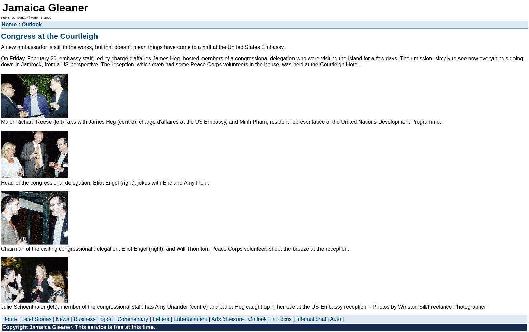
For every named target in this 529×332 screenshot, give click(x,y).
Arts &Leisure (227, 319)
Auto (335, 319)
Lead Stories (36, 319)
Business (85, 319)
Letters (161, 319)
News (62, 319)
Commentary (132, 319)
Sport (106, 319)
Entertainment (190, 319)
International (311, 319)
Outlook (32, 24)
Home (9, 24)
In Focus (281, 319)
